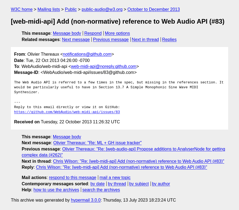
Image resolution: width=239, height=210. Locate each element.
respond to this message (72, 177)
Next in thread (145, 39)
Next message (76, 39)
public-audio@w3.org (102, 9)
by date (97, 183)
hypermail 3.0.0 (85, 200)
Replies (169, 39)
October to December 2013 (154, 9)
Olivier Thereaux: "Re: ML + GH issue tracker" (97, 142)
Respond (93, 33)
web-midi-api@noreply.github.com (103, 66)
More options (117, 33)
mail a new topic (115, 177)
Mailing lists (48, 9)
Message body (67, 33)
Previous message (111, 39)
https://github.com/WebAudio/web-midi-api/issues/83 (67, 112)
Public (71, 9)
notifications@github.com (87, 54)
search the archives (101, 189)
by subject (139, 183)
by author (161, 183)
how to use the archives (56, 189)
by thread (117, 183)
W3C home (22, 9)
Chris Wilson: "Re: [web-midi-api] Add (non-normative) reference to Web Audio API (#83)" (138, 161)
